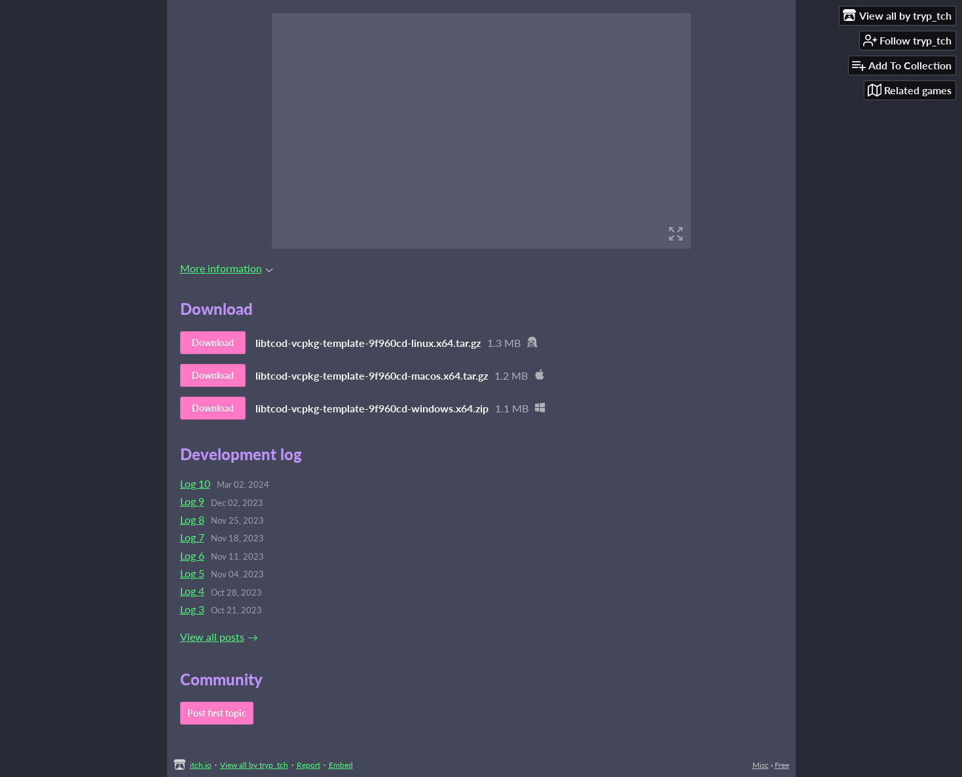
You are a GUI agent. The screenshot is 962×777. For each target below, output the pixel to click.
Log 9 (192, 501)
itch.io (201, 765)
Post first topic (216, 713)
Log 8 (192, 519)
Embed (341, 765)
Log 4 (192, 591)
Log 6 (192, 555)
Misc (760, 765)
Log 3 (192, 609)
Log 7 (192, 537)
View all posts (212, 636)
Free (782, 765)
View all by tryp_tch (254, 765)
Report (308, 765)
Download (213, 342)
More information (226, 268)
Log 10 (195, 483)
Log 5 (192, 573)
